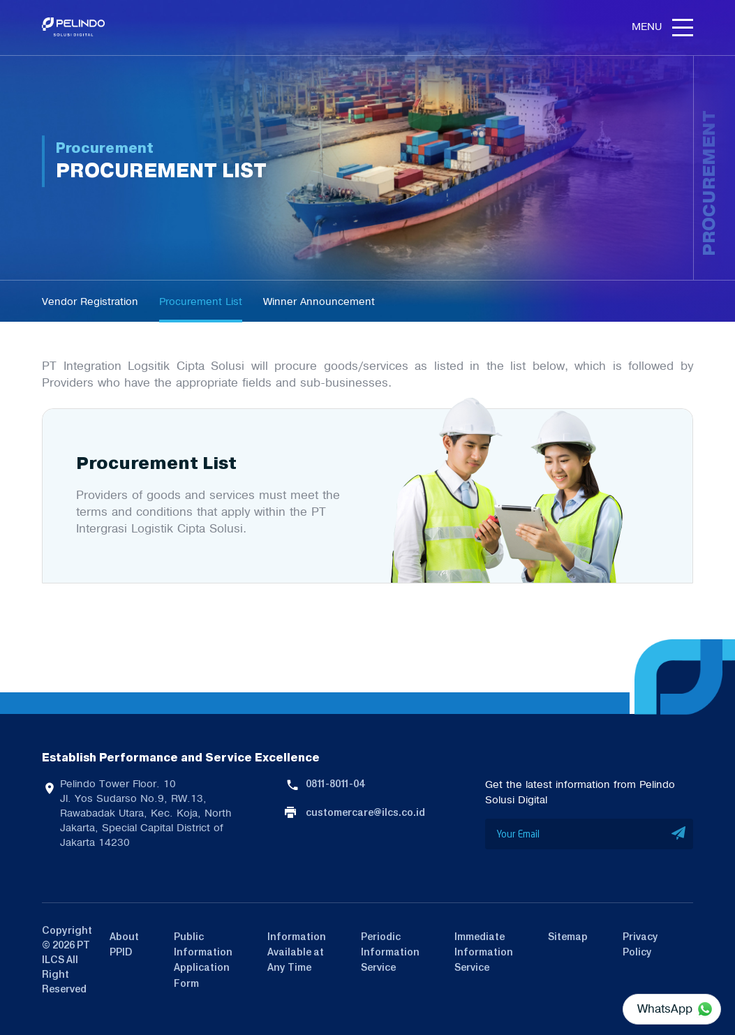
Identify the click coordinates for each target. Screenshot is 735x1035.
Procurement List (200, 301)
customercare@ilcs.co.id (365, 812)
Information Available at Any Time (296, 952)
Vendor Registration (90, 301)
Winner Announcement (319, 301)
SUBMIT (679, 834)
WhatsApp (664, 1008)
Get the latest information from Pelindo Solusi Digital (580, 792)
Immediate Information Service (483, 952)
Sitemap (568, 936)
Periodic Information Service (390, 952)
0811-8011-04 (335, 783)
